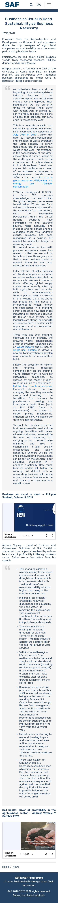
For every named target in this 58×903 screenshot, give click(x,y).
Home (5, 866)
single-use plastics (25, 350)
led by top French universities (32, 386)
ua (39, 5)
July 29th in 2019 (25, 134)
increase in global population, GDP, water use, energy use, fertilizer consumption (33, 182)
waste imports (25, 347)
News (16, 866)
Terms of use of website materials (29, 895)
